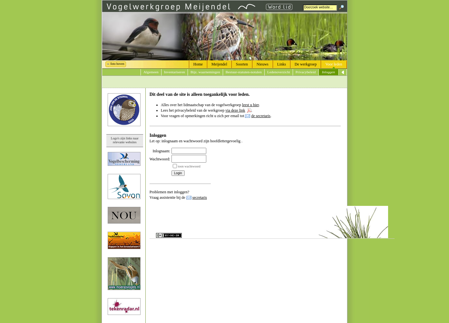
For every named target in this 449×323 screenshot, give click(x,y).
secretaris (199, 197)
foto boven (117, 64)
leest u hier (250, 105)
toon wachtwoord (189, 166)
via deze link (235, 110)
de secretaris (260, 116)
